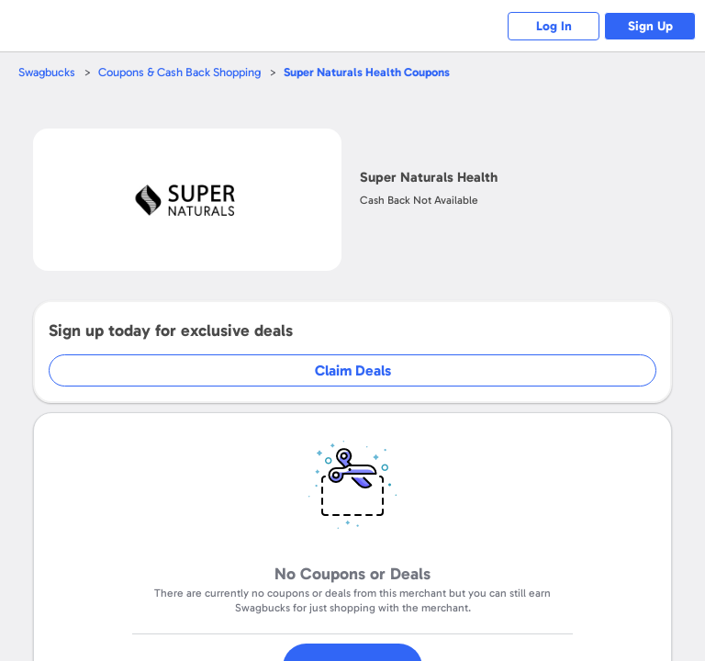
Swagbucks (46, 72)
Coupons (367, 72)
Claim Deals (353, 370)
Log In (554, 26)
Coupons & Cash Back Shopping (179, 72)
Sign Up (650, 26)
